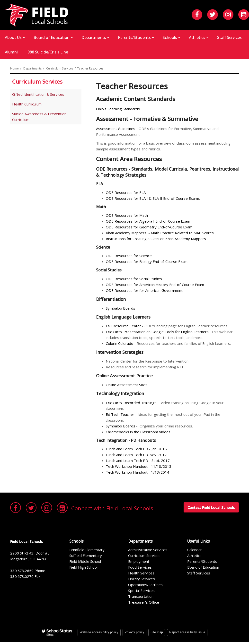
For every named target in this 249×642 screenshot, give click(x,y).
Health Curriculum (27, 104)
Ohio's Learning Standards (118, 108)
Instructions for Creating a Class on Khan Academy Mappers (156, 238)
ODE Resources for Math (127, 215)
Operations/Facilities (145, 584)
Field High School (83, 567)
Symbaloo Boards (120, 308)
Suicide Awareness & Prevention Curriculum (39, 116)
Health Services (141, 573)
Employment (138, 561)
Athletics (194, 555)
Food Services (140, 567)
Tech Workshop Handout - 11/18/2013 (138, 466)
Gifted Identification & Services (38, 94)
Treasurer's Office (143, 602)
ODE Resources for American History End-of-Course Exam (155, 284)
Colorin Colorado (119, 343)
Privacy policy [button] (134, 632)
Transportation (140, 596)
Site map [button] (157, 632)
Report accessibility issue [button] (187, 632)
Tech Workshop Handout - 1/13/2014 (137, 472)
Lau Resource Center (123, 325)
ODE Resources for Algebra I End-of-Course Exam (148, 221)
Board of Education (203, 567)
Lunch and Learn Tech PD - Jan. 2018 (137, 448)
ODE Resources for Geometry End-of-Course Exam (149, 227)
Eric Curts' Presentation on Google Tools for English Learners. (157, 331)
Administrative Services (147, 549)
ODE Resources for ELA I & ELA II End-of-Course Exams (153, 198)
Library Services (141, 578)
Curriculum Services (59, 68)
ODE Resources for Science (129, 255)
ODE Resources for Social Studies (134, 278)
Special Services (141, 590)
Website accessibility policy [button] (99, 632)
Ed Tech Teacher (120, 414)
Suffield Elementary (85, 555)
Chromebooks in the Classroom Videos (138, 431)
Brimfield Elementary (87, 549)
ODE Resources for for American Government (145, 290)
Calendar (194, 549)
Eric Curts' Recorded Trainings (131, 402)
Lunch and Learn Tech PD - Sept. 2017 (138, 460)
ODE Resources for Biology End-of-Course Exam (146, 261)
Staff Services (198, 573)
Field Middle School (85, 561)
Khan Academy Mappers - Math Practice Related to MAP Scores (160, 232)
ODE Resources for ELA (126, 192)
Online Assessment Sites (126, 384)
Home (14, 68)
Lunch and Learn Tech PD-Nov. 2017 (137, 454)
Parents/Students (202, 561)
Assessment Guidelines (115, 128)
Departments (32, 68)
